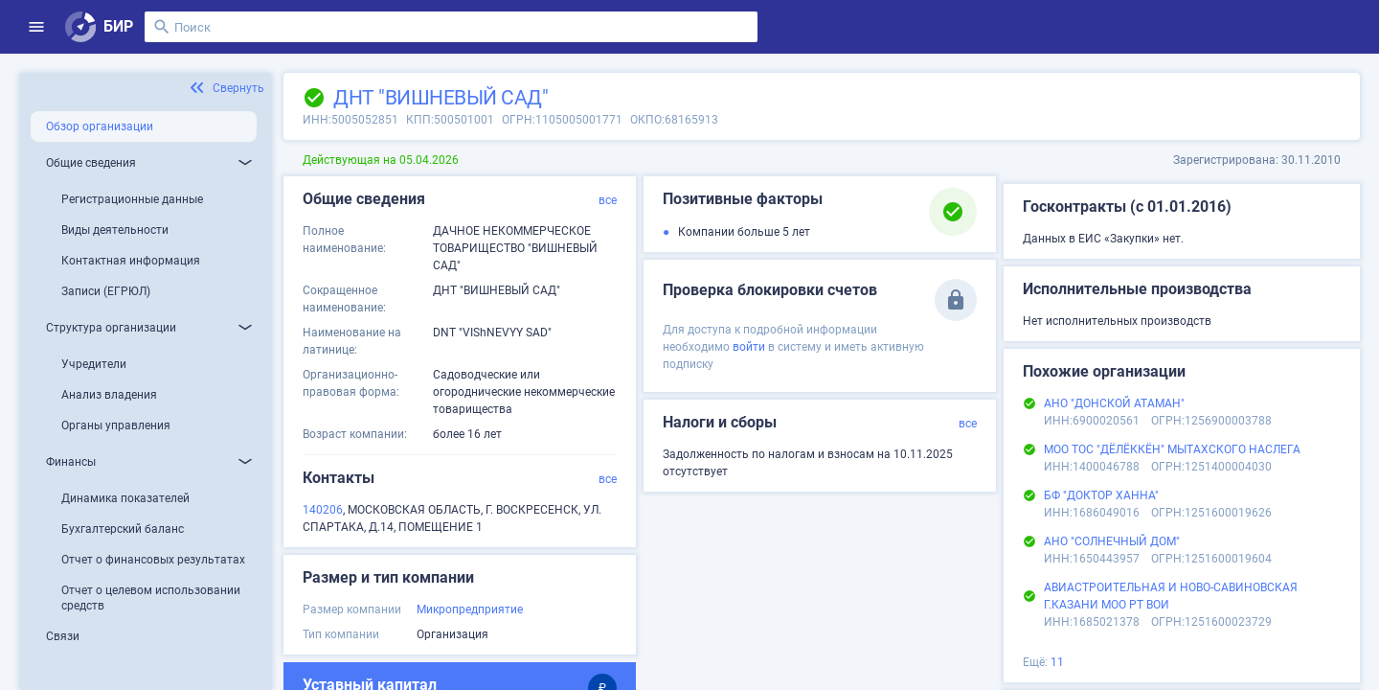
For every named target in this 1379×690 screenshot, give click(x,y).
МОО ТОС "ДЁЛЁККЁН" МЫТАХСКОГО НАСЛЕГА (1172, 449)
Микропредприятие (470, 609)
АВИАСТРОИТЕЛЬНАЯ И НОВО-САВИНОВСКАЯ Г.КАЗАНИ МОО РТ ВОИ (1171, 596)
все (608, 200)
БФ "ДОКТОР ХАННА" (1101, 495)
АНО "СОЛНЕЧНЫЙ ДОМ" (1112, 541)
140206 (323, 510)
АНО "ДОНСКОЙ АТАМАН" (1114, 403)
